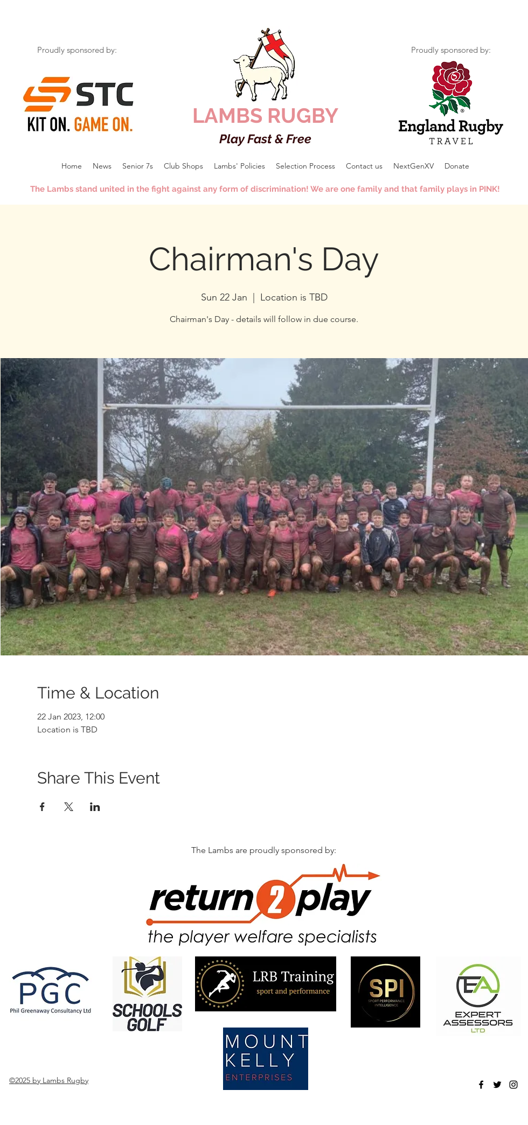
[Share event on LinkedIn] (95, 806)
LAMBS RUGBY (265, 115)
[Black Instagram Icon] (513, 1084)
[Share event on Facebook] (42, 806)
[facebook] (481, 1084)
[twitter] (497, 1084)
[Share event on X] (69, 806)
